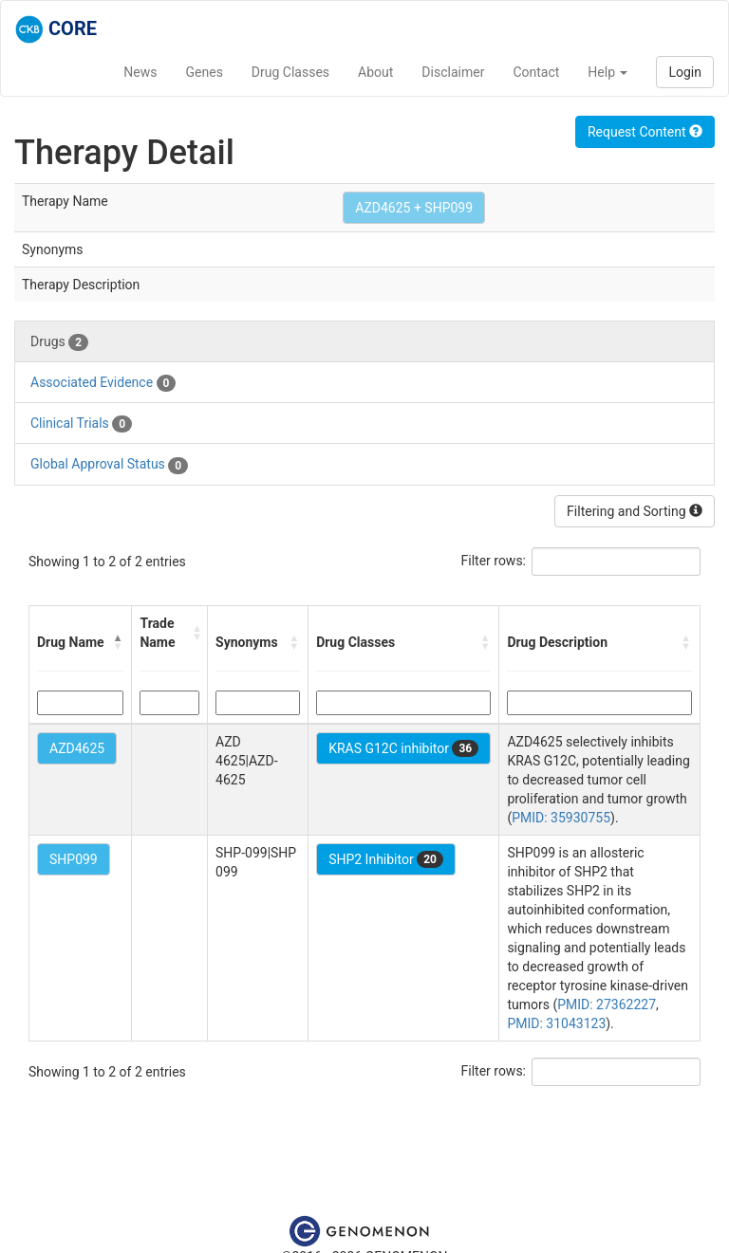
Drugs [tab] (59, 342)
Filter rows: (494, 560)
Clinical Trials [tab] (81, 424)
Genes (204, 72)
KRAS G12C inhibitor (403, 748)
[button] (117, 642)
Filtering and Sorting (634, 511)
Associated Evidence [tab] (103, 383)
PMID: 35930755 (561, 817)
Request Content (645, 131)
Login (684, 72)
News (140, 72)
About (375, 72)
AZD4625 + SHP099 (414, 207)
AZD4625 (76, 748)
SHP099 (73, 859)
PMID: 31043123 (556, 1023)
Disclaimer (452, 72)
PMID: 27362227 (606, 1004)
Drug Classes (290, 72)
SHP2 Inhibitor (385, 859)
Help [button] (607, 72)
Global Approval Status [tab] (109, 464)
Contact (536, 72)
